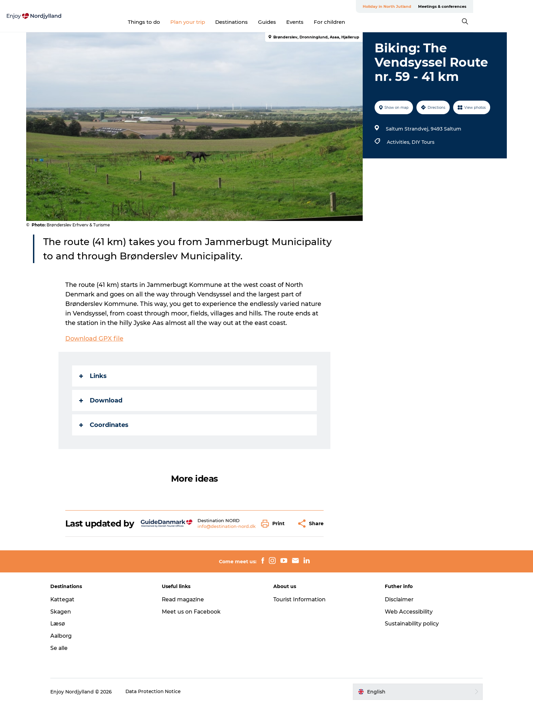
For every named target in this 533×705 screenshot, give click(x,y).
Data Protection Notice (159, 692)
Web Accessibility (406, 611)
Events (325, 22)
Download (101, 400)
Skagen (66, 611)
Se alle (64, 648)
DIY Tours (422, 142)
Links (93, 376)
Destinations (261, 22)
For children (359, 22)
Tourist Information (300, 599)
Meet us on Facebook (194, 611)
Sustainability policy (409, 623)
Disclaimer (396, 599)
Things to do (174, 22)
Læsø (63, 623)
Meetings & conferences (482, 6)
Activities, (398, 142)
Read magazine (186, 599)
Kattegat (68, 599)
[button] (274, 524)
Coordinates (104, 425)
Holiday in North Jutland (426, 6)
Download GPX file (95, 338)
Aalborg (67, 636)
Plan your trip (218, 22)
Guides (297, 22)
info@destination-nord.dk (227, 526)
